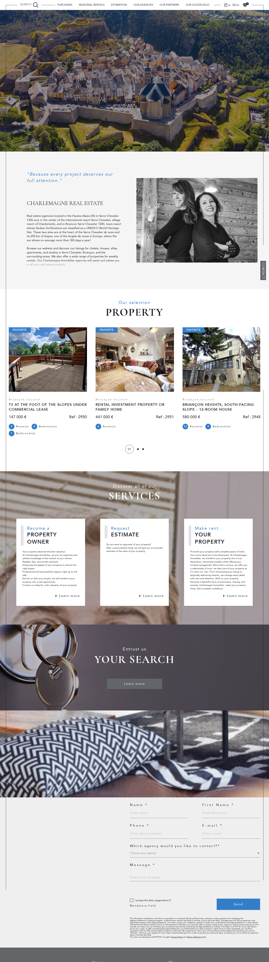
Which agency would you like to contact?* (175, 846)
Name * (139, 805)
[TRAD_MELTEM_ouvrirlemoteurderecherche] (29, 5)
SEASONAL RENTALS (91, 5)
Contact (263, 270)
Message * (142, 865)
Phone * (139, 826)
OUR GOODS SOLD (197, 5)
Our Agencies (143, 5)
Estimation (119, 5)
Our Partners (169, 5)
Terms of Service (194, 937)
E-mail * (212, 826)
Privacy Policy (177, 937)
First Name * (218, 805)
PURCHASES (64, 5)
